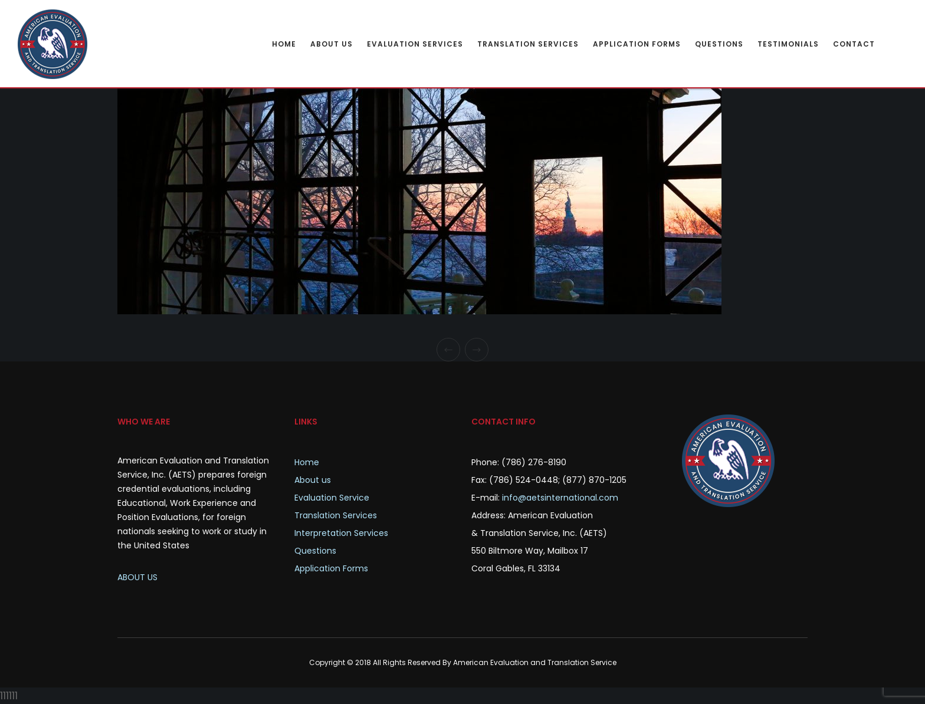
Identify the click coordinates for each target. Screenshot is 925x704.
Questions (315, 551)
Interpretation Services (341, 533)
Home (306, 462)
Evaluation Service (331, 498)
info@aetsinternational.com (560, 498)
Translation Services (335, 515)
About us (312, 480)
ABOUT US (137, 577)
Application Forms (331, 568)
